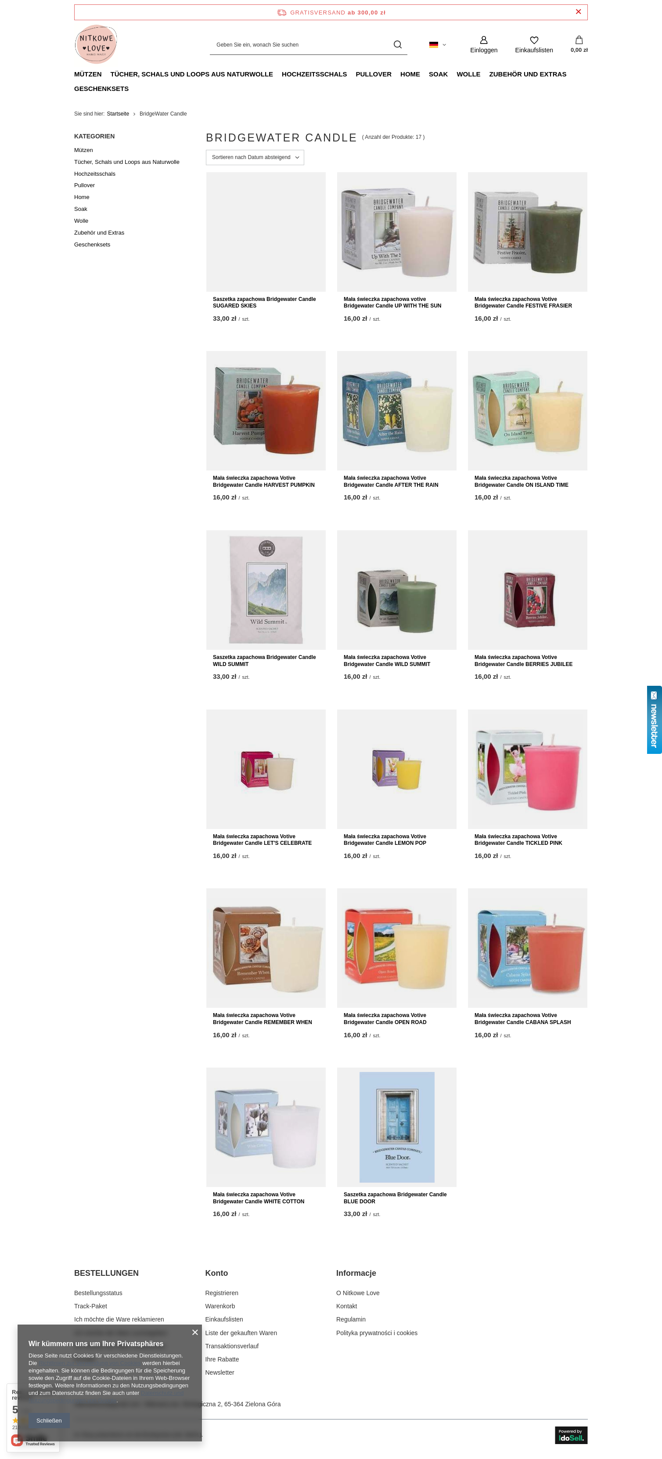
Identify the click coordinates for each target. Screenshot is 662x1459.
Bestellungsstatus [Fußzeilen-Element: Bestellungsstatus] (98, 1292)
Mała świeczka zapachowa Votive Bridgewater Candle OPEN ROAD (385, 1018)
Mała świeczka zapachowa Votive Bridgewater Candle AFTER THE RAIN (391, 481)
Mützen (88, 74)
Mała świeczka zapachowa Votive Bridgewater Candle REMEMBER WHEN (262, 1018)
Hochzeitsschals (314, 74)
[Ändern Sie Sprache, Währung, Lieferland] (437, 45)
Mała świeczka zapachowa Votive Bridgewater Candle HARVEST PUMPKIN (264, 481)
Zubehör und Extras (528, 74)
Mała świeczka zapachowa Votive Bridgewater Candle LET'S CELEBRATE (262, 840)
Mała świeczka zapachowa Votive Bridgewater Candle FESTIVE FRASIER (523, 302)
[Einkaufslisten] (534, 44)
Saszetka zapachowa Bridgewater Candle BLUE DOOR (395, 1198)
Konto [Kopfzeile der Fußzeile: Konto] (216, 1273)
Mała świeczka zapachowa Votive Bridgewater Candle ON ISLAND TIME (521, 481)
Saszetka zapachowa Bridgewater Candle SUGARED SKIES (264, 302)
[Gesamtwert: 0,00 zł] (579, 45)
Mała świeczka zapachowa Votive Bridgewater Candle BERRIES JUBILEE (523, 660)
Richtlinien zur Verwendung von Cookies (90, 1363)
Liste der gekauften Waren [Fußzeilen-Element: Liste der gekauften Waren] (241, 1332)
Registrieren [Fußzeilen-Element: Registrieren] (221, 1292)
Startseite (118, 114)
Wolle (468, 74)
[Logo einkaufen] (96, 45)
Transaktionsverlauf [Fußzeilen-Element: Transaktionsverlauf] (232, 1346)
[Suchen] (397, 44)
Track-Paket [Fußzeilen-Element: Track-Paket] (90, 1306)
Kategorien (94, 136)
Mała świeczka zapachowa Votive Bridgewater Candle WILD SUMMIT (387, 660)
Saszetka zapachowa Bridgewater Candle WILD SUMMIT (264, 660)
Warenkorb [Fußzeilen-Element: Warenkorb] (220, 1306)
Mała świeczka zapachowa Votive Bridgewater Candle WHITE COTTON (258, 1198)
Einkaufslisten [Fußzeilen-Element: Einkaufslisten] (224, 1319)
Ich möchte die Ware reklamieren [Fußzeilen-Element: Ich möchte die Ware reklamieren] (119, 1319)
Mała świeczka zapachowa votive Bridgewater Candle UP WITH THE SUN (392, 302)
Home (410, 74)
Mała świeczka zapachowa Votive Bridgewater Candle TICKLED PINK (518, 840)
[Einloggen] (483, 44)
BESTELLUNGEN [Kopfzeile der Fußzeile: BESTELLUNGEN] (106, 1273)
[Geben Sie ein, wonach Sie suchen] (308, 44)
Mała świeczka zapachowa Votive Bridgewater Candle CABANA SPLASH (523, 1018)
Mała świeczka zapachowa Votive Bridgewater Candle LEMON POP (385, 840)
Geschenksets (101, 88)
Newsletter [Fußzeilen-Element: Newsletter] (219, 1372)
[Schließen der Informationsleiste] (578, 12)
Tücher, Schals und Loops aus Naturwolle (192, 74)
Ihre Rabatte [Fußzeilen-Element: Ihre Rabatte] (222, 1359)
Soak (438, 74)
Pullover (374, 74)
